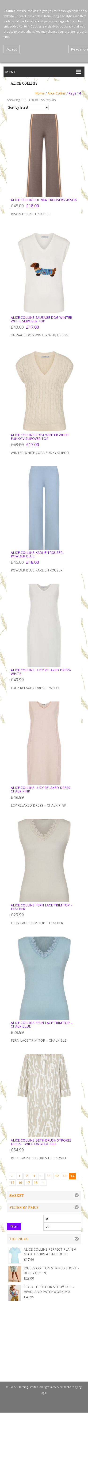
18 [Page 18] (36, 1182)
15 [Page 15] (12, 1182)
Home (40, 93)
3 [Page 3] (34, 1176)
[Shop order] (28, 107)
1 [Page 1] (19, 1176)
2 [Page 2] (27, 1176)
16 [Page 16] (20, 1182)
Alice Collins (56, 93)
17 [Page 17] (28, 1182)
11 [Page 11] (49, 1176)
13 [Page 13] (64, 1176)
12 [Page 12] (57, 1176)
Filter (14, 1226)
